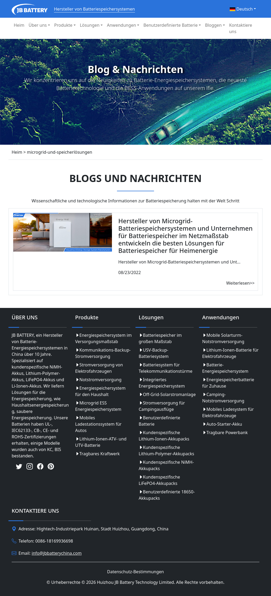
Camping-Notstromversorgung (223, 398)
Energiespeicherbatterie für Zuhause (228, 383)
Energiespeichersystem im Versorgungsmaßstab (103, 338)
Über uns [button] (38, 25)
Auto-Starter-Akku (222, 424)
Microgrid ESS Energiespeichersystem (98, 406)
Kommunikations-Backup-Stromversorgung (103, 353)
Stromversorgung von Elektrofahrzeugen (99, 368)
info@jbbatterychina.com (57, 553)
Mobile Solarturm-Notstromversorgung (223, 338)
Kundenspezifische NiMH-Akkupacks (166, 465)
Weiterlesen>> (240, 283)
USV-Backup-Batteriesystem (154, 353)
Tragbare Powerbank (225, 432)
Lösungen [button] (90, 25)
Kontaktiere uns (240, 28)
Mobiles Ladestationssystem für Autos (98, 424)
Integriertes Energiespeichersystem (162, 383)
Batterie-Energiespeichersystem (225, 368)
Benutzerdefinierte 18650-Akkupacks (167, 495)
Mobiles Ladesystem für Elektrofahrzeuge (228, 412)
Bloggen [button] (213, 25)
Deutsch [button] (241, 9)
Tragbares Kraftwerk (97, 454)
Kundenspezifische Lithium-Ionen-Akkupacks (164, 436)
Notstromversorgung (98, 380)
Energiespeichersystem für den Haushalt (100, 391)
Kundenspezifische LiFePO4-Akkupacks (159, 480)
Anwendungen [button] (121, 25)
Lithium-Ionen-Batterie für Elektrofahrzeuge (230, 353)
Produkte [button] (63, 25)
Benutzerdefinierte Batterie (159, 421)
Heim (19, 25)
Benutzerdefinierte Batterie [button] (170, 25)
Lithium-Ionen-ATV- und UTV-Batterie (101, 442)
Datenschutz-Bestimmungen (135, 572)
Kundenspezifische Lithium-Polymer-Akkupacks (166, 450)
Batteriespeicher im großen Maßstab (160, 338)
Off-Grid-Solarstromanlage (167, 394)
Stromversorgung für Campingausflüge (162, 406)
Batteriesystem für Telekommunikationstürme (165, 368)
